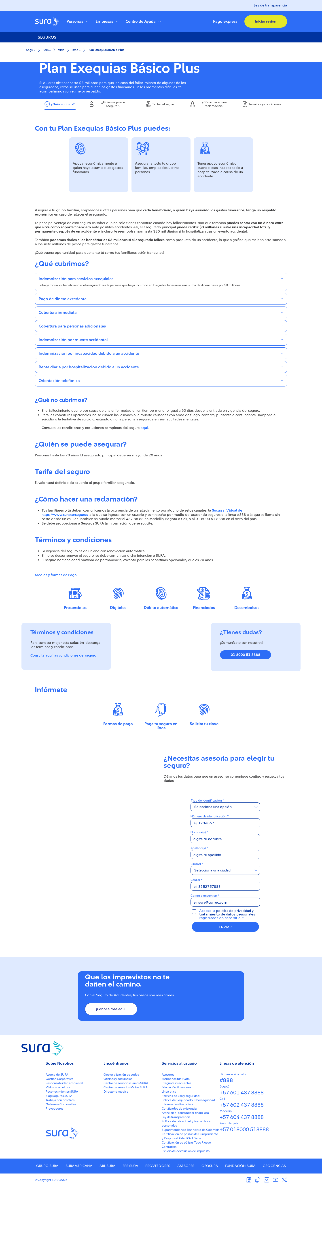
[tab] (60, 150)
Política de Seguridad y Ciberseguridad (188, 1160)
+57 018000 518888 (244, 1189)
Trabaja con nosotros (60, 1160)
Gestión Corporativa (59, 1139)
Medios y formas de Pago (56, 620)
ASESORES (185, 1226)
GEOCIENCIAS (274, 1226)
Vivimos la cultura (58, 1147)
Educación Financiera (176, 1147)
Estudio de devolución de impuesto (186, 1211)
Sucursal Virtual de (227, 556)
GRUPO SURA (47, 1226)
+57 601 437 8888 (242, 1153)
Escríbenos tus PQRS (176, 1139)
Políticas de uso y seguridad (180, 1156)
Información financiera (177, 1164)
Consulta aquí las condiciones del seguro (63, 701)
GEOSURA (209, 1226)
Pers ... (46, 50)
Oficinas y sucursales (118, 1139)
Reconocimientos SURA (62, 1151)
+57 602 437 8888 (242, 1165)
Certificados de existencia (179, 1168)
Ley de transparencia (270, 5)
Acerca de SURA (57, 1134)
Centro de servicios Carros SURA (126, 1143)
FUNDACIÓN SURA (240, 1226)
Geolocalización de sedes (121, 1134)
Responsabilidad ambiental (64, 1143)
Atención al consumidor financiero (185, 1173)
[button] (77, 21)
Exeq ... (76, 50)
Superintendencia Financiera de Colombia (191, 1190)
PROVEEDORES (157, 1226)
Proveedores (54, 1168)
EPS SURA (130, 1226)
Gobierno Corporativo (61, 1164)
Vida (61, 50)
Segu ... (30, 50)
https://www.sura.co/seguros (65, 560)
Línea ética (169, 1151)
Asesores (168, 1134)
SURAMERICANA (79, 1226)
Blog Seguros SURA (59, 1156)
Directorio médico (116, 1151)
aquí (144, 473)
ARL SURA (107, 1226)
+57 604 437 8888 (242, 1177)
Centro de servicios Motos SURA (126, 1147)
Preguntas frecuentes (176, 1143)
